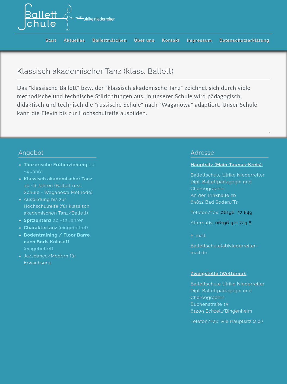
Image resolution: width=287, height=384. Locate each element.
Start (50, 40)
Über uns (144, 40)
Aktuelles (74, 40)
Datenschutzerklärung (244, 40)
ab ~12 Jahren (54, 220)
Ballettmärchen (109, 40)
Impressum (199, 40)
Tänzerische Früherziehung (55, 164)
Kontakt (170, 40)
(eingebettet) (56, 227)
